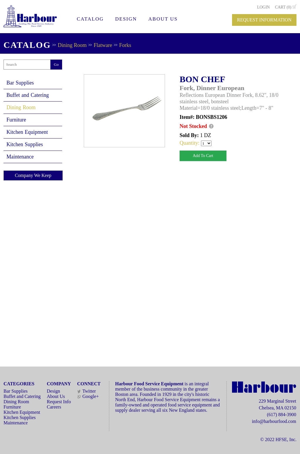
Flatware (103, 45)
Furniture (16, 120)
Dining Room (72, 45)
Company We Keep (33, 175)
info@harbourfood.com (274, 421)
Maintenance (20, 157)
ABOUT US (163, 19)
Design (53, 391)
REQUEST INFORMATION (264, 19)
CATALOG (90, 19)
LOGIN (263, 7)
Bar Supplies (20, 83)
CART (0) (283, 7)
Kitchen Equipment (27, 132)
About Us (56, 396)
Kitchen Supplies (24, 144)
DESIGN (126, 19)
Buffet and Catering (27, 95)
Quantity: (190, 143)
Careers (54, 406)
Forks (125, 45)
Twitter (86, 391)
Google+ (88, 396)
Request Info (59, 401)
